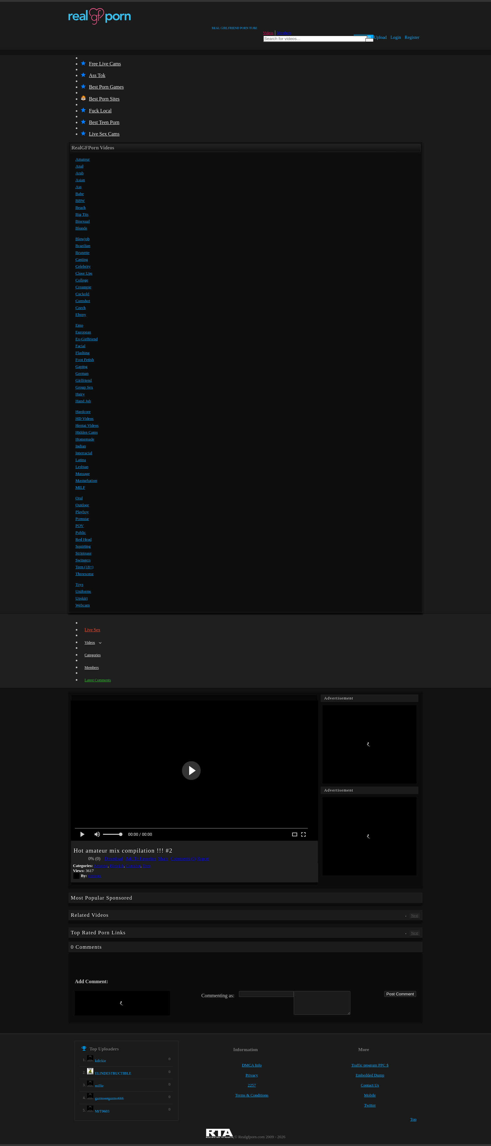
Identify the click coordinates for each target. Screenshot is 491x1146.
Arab (79, 173)
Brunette (82, 252)
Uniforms (83, 591)
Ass (78, 186)
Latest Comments (98, 680)
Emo (79, 325)
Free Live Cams (101, 63)
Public (80, 532)
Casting (81, 259)
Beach (80, 207)
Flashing (82, 352)
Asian (80, 180)
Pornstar (82, 518)
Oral (79, 498)
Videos (268, 33)
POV (79, 525)
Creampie (83, 287)
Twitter (370, 1105)
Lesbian (81, 466)
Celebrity (82, 266)
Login (395, 37)
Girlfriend (83, 380)
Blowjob (82, 238)
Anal (79, 166)
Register (412, 37)
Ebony (80, 314)
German (82, 373)
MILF (80, 487)
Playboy (82, 511)
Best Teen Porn (100, 122)
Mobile (370, 1095)
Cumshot (82, 300)
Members (284, 33)
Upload (380, 37)
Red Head (83, 539)
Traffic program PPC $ (370, 1065)
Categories (93, 655)
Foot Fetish (84, 359)
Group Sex (84, 387)
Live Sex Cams (100, 134)
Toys (79, 584)
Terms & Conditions (251, 1095)
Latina (80, 459)
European (83, 332)
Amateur (82, 159)
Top (413, 1119)
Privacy (252, 1075)
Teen (146, 865)
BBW (80, 200)
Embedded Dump (370, 1075)
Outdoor (82, 505)
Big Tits (82, 214)
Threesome (84, 573)
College (81, 280)
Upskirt (81, 598)
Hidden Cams (86, 432)
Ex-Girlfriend (86, 339)
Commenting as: (217, 995)
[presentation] (122, 1003)
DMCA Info (251, 1065)
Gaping (81, 366)
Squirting (82, 546)
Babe (79, 193)
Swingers (82, 560)
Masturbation (86, 480)
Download (114, 858)
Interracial (83, 453)
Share (163, 858)
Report (203, 858)
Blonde (81, 228)
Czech (80, 307)
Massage (82, 473)
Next (414, 915)
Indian (80, 446)
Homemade (84, 439)
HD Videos (84, 418)
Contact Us (370, 1085)
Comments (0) (183, 858)
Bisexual (82, 221)
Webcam (82, 605)
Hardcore (82, 411)
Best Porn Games (102, 87)
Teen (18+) (84, 567)
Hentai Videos (87, 425)
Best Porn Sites (100, 98)
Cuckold (82, 294)
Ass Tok (93, 75)
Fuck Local (96, 110)
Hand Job (83, 401)
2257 (252, 1085)
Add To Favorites (141, 858)
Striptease (83, 553)
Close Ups (83, 273)
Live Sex (92, 629)
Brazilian (82, 245)
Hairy (80, 394)
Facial (80, 345)
